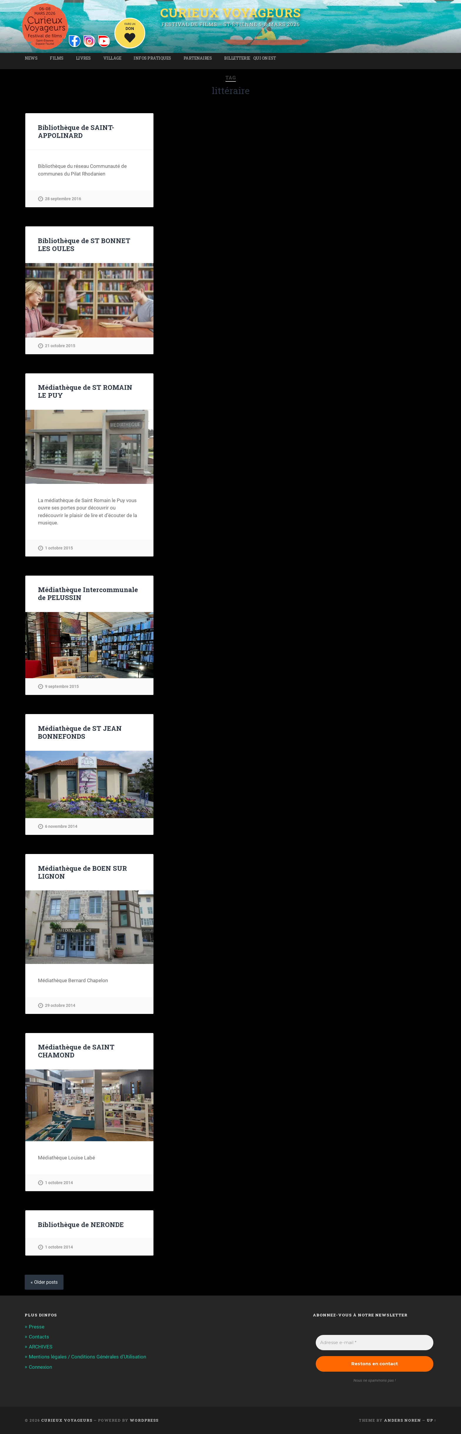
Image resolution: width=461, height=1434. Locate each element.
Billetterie (237, 58)
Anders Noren (402, 1420)
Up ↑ (431, 1420)
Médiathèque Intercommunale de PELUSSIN (88, 593)
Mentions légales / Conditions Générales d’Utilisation (87, 1357)
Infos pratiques (152, 58)
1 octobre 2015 (59, 548)
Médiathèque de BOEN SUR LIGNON (82, 872)
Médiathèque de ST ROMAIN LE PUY (85, 391)
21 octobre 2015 (60, 345)
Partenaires (197, 58)
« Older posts (44, 1282)
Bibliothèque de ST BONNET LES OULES (84, 244)
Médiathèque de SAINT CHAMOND (76, 1050)
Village (112, 58)
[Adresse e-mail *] (374, 1343)
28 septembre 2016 (63, 198)
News (31, 58)
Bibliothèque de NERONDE (81, 1224)
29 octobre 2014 (60, 1005)
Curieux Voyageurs (230, 12)
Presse (36, 1327)
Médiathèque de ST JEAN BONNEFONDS (80, 732)
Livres (83, 58)
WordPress (144, 1420)
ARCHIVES (40, 1347)
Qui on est (264, 58)
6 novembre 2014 (61, 826)
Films (57, 58)
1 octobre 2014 (59, 1182)
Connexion (40, 1367)
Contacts (39, 1337)
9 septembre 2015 (62, 686)
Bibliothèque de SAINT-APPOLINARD (76, 131)
